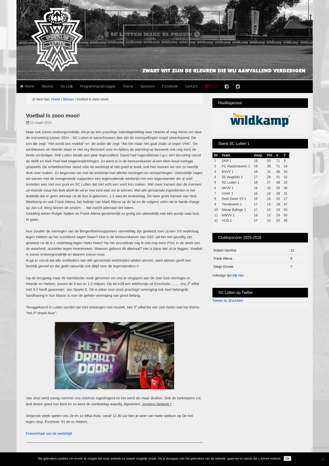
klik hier (238, 275)
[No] (323, 459)
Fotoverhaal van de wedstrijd (49, 433)
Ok (288, 458)
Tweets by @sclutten (227, 300)
